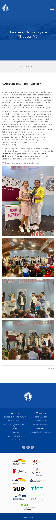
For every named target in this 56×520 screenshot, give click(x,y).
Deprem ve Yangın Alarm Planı (15, 425)
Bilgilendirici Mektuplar (15, 417)
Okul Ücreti (15, 440)
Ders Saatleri (41, 417)
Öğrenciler (41, 413)
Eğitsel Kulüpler (40, 424)
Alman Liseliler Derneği (40, 432)
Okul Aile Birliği (15, 436)
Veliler (15, 428)
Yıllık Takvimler (15, 421)
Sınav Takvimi (40, 421)
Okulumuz (15, 413)
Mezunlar (40, 428)
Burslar (15, 432)
